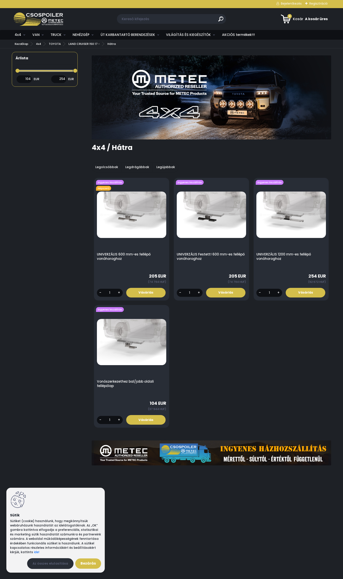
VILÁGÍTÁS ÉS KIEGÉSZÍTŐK (188, 34)
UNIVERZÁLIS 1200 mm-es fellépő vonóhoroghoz (284, 256)
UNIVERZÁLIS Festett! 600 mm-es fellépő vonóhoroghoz (211, 256)
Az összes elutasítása (50, 563)
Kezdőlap (21, 44)
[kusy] (110, 293)
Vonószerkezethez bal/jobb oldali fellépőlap (125, 384)
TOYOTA (55, 44)
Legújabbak (165, 167)
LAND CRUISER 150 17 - (84, 44)
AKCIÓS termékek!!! (238, 34)
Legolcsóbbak (106, 167)
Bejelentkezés (291, 3)
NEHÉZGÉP (81, 34)
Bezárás (88, 563)
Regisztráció (318, 3)
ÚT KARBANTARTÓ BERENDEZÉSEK (128, 34)
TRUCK (56, 34)
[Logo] (38, 19)
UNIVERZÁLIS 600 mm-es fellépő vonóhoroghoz (124, 256)
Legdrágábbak (137, 167)
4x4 (18, 34)
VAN (36, 34)
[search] (220, 20)
